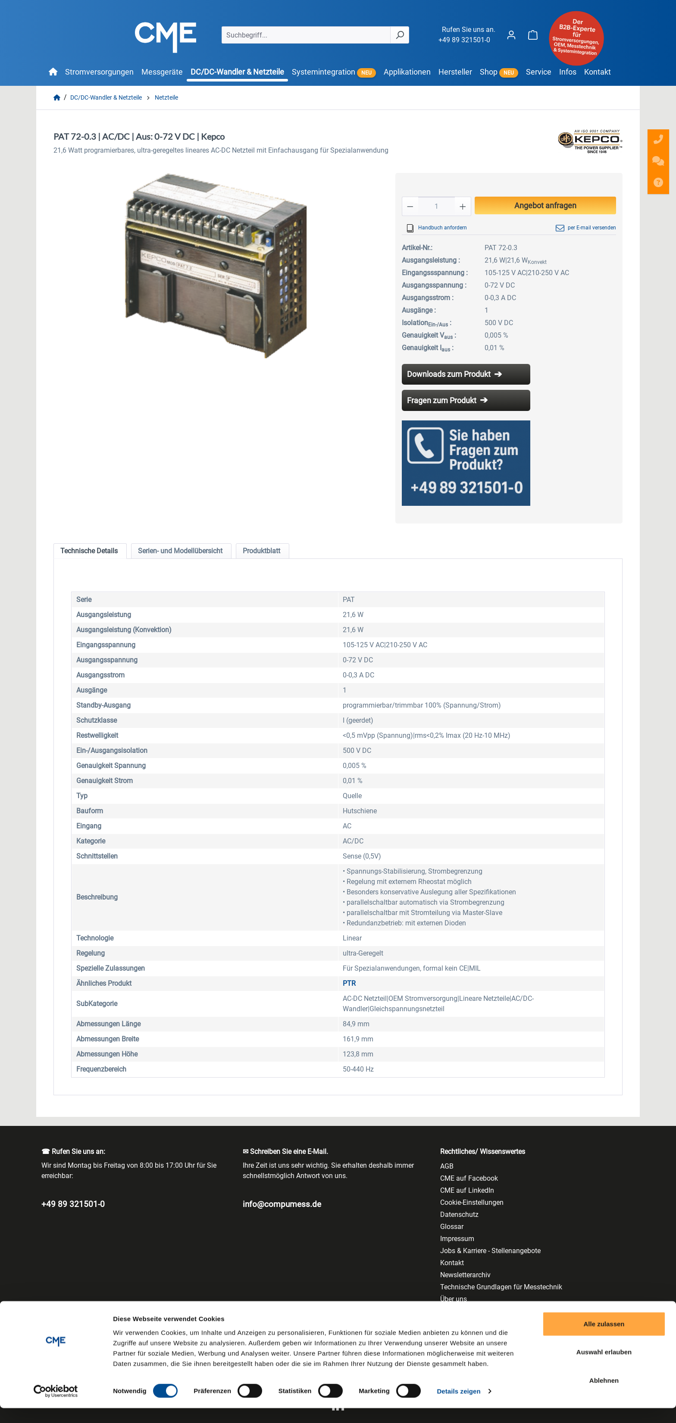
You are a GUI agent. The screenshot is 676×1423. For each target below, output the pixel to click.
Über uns (453, 1299)
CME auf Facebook (469, 1178)
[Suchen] (399, 35)
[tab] (90, 551)
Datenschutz (459, 1214)
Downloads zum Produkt (449, 374)
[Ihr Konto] (511, 34)
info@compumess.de (282, 1204)
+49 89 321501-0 (464, 40)
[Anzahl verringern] (410, 206)
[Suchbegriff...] (306, 35)
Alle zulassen (603, 1338)
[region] (216, 265)
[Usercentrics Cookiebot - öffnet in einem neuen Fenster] (56, 1406)
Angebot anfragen (545, 205)
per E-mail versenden (586, 228)
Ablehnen (604, 1394)
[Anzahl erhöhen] (463, 206)
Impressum (457, 1239)
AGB (447, 1166)
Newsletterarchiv (465, 1275)
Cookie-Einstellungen (472, 1202)
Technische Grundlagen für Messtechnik (501, 1287)
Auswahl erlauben (604, 1366)
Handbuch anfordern (436, 228)
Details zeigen (458, 1406)
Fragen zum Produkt (441, 400)
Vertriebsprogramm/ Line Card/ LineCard (502, 1311)
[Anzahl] (436, 206)
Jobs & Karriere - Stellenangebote (490, 1251)
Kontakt (452, 1263)
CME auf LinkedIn (467, 1190)
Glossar (451, 1226)
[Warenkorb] (532, 34)
